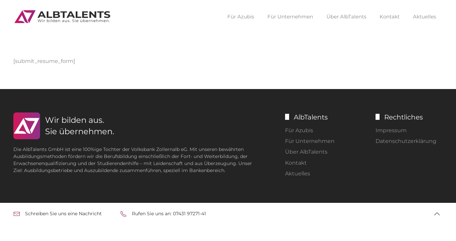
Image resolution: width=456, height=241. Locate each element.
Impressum (391, 130)
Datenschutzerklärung (406, 141)
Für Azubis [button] (240, 16)
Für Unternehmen (309, 141)
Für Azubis (299, 130)
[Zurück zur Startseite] (63, 16)
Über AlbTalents (346, 16)
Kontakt (390, 16)
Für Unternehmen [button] (290, 16)
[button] (437, 214)
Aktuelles (424, 16)
